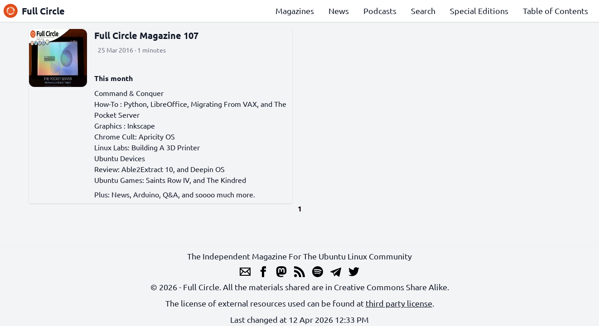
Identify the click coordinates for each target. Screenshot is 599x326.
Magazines (294, 10)
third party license (399, 303)
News (338, 10)
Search (423, 10)
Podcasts (379, 10)
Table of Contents (555, 10)
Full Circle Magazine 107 (146, 35)
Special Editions (479, 10)
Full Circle (34, 11)
